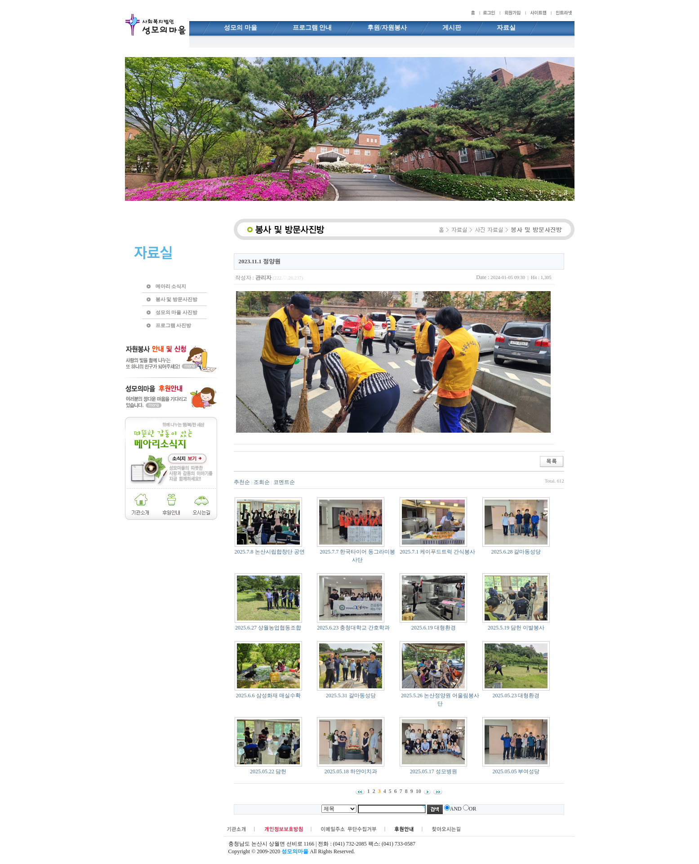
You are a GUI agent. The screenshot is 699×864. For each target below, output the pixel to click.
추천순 (242, 482)
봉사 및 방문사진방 (176, 299)
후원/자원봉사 (387, 27)
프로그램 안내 (312, 27)
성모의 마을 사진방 (176, 312)
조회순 (262, 482)
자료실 (506, 27)
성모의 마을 (240, 27)
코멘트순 (284, 482)
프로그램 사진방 (173, 325)
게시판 (451, 27)
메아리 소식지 (171, 286)
